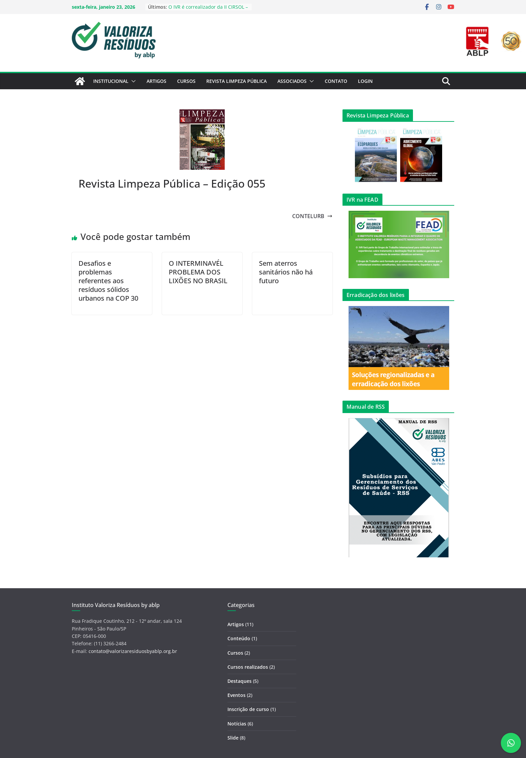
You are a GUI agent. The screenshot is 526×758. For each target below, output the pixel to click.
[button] (132, 81)
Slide (233, 738)
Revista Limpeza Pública (236, 81)
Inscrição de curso (248, 709)
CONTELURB (312, 216)
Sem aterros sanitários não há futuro (286, 272)
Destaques (239, 681)
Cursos (186, 81)
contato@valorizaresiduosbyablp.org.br (133, 651)
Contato (336, 81)
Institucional (110, 81)
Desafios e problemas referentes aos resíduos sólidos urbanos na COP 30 (108, 281)
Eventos (236, 695)
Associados (292, 81)
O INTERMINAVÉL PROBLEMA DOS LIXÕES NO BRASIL (198, 272)
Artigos (156, 81)
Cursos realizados (247, 667)
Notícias (236, 723)
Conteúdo (238, 638)
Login (365, 81)
